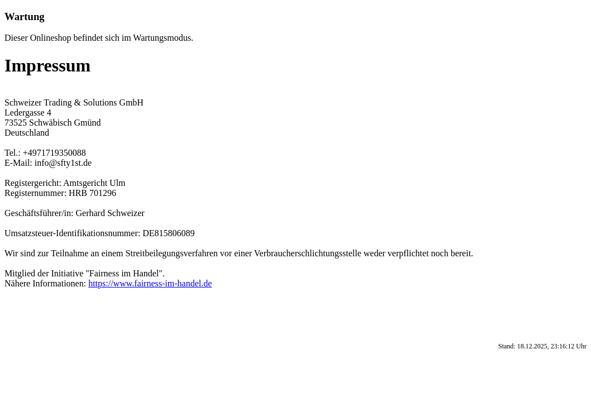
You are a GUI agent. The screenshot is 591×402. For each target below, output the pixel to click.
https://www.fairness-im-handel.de (150, 283)
